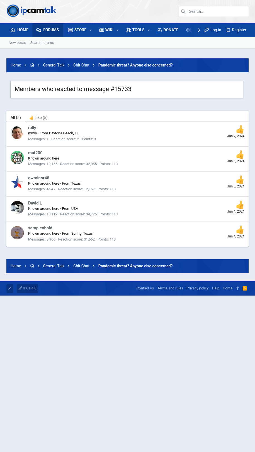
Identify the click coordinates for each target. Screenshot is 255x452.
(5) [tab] (16, 117)
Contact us (145, 366)
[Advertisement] (127, 288)
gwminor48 (38, 177)
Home (227, 366)
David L (35, 203)
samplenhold (40, 227)
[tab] (38, 116)
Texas (76, 183)
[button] (90, 30)
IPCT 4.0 (27, 366)
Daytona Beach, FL (64, 133)
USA (74, 208)
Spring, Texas (82, 233)
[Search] (214, 11)
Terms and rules (170, 366)
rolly (32, 127)
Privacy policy (197, 366)
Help (216, 366)
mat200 (35, 152)
